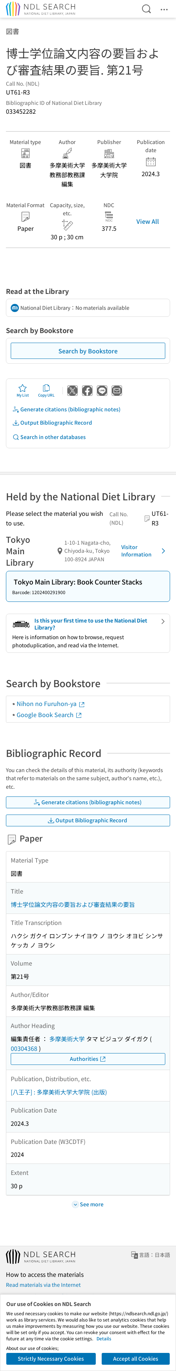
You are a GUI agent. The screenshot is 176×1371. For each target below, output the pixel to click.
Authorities (88, 1059)
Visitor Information (144, 550)
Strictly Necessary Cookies (51, 1358)
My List (23, 391)
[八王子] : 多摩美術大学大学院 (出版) (59, 1091)
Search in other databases (49, 437)
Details (104, 1338)
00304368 (24, 1048)
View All (147, 221)
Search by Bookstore (88, 350)
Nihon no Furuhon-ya (51, 703)
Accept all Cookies (135, 1358)
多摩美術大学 (67, 1038)
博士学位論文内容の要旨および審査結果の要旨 (73, 904)
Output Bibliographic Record (52, 422)
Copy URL (46, 391)
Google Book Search (49, 714)
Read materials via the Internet (43, 1284)
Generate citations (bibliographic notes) (66, 409)
